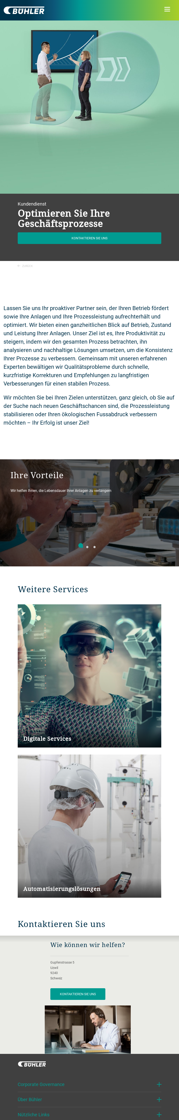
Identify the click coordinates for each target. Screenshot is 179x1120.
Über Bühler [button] (30, 1099)
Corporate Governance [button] (41, 1084)
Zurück (25, 266)
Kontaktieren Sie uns (89, 238)
